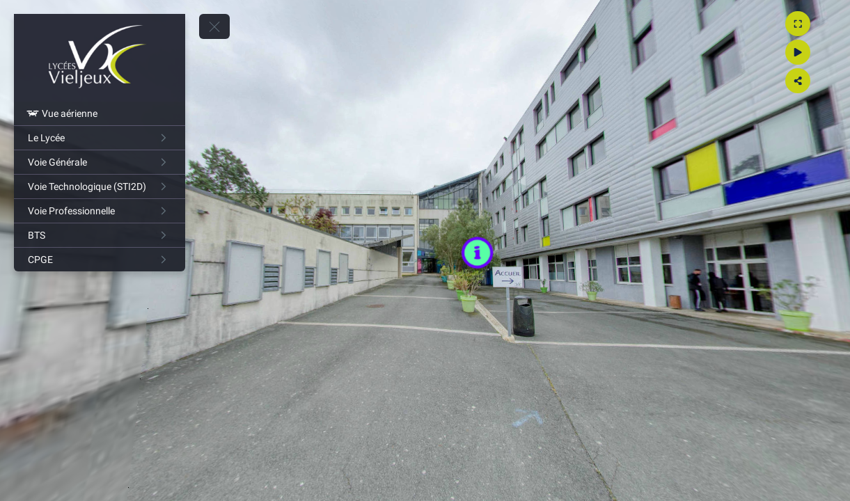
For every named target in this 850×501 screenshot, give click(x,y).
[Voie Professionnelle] (99, 211)
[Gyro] (826, 52)
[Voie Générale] (99, 162)
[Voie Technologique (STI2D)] (99, 186)
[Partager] (826, 80)
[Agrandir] (826, 23)
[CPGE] (99, 259)
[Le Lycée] (99, 138)
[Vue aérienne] (99, 113)
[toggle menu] (214, 26)
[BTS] (99, 235)
